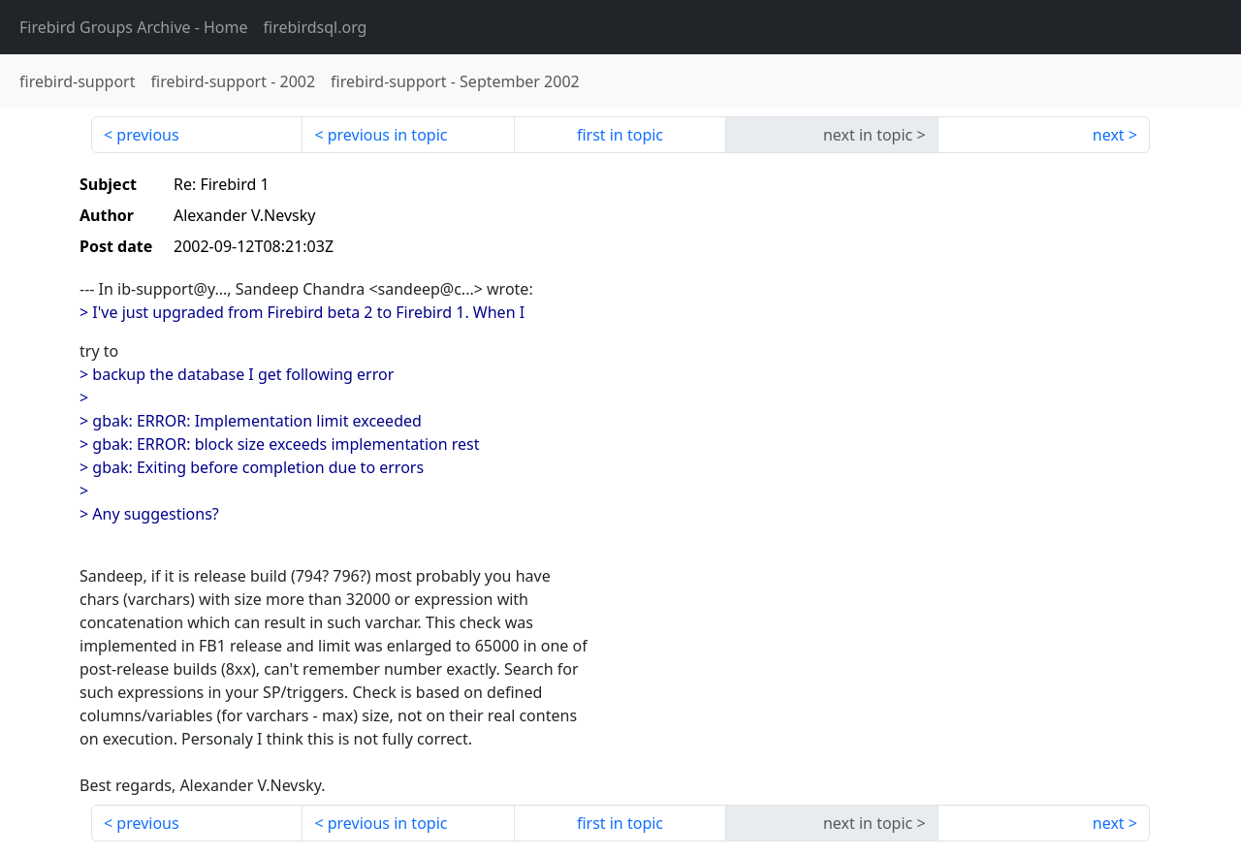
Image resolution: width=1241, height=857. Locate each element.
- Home (133, 27)
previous (147, 134)
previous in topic (388, 134)
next (1109, 134)
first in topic (620, 134)
